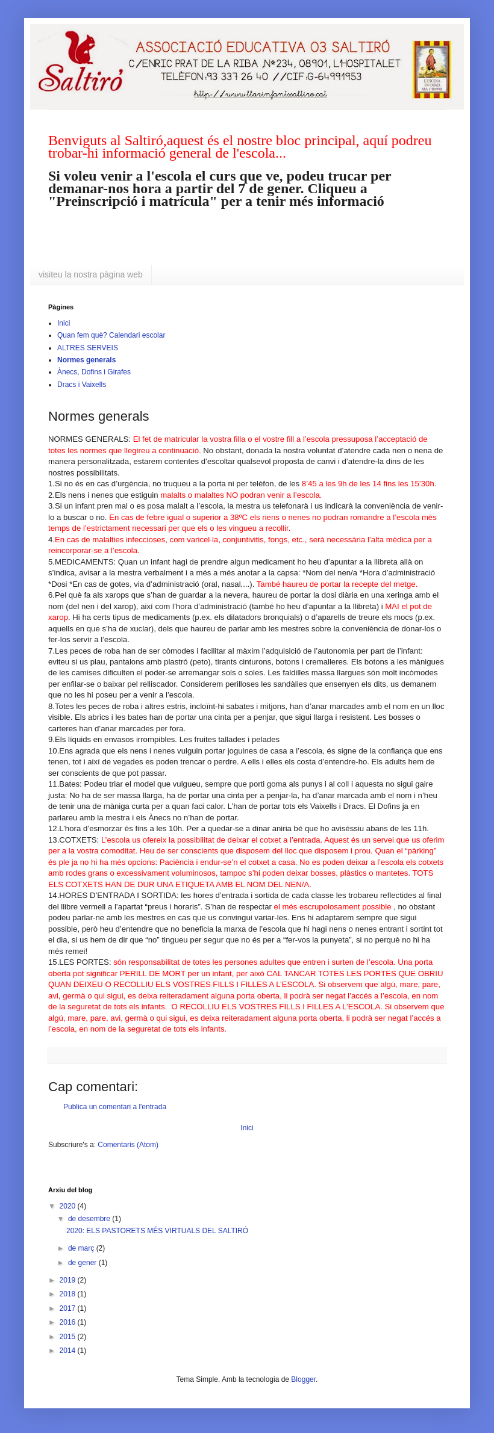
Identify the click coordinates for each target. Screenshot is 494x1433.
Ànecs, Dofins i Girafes (94, 372)
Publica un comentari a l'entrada (114, 1107)
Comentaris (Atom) (128, 1145)
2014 (69, 1350)
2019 (69, 1280)
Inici (63, 323)
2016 (69, 1322)
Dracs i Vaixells (81, 384)
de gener (83, 1262)
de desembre (90, 1219)
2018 (69, 1294)
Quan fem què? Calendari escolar (111, 335)
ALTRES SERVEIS (87, 348)
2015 (69, 1336)
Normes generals (86, 360)
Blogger (303, 1379)
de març (82, 1248)
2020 (69, 1206)
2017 (69, 1308)
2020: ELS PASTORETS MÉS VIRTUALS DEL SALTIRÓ (157, 1231)
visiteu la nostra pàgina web (91, 274)
